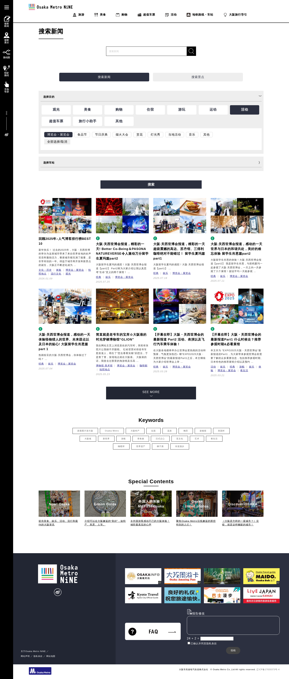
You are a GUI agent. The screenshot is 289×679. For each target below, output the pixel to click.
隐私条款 (38, 656)
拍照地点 (105, 369)
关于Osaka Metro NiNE (33, 651)
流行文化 (56, 273)
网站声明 (25, 656)
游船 (242, 366)
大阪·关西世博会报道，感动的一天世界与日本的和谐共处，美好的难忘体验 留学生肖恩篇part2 (236, 248)
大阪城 (88, 438)
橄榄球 (121, 446)
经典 (98, 277)
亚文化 (179, 438)
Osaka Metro (112, 431)
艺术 (197, 438)
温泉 (169, 431)
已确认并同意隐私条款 (204, 643)
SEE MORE (151, 394)
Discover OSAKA (243, 504)
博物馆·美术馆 (104, 365)
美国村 (221, 431)
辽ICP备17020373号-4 (268, 669)
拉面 (153, 431)
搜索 (151, 184)
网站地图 (50, 656)
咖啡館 (143, 365)
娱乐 (108, 277)
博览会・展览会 (75, 270)
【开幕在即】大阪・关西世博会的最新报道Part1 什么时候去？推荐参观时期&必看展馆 (236, 339)
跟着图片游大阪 (85, 431)
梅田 (185, 431)
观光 (68, 273)
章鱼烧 (140, 438)
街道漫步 (179, 446)
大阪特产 (135, 431)
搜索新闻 (104, 77)
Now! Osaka (59, 504)
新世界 (106, 438)
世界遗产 (140, 446)
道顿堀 (203, 431)
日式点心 (160, 438)
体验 (58, 270)
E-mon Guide (105, 504)
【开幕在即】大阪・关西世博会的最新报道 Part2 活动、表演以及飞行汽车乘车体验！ (179, 339)
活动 (213, 366)
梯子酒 (160, 446)
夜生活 (244, 370)
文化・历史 (45, 270)
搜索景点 (198, 77)
